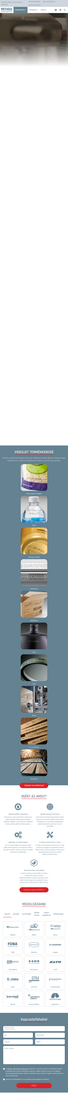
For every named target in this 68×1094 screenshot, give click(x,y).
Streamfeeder (55, 988)
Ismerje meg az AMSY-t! (34, 891)
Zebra (13, 988)
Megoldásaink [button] (23, 11)
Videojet (12, 936)
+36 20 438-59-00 (34, 1)
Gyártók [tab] (7, 915)
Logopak (55, 954)
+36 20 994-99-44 (49, 1)
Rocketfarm (55, 1006)
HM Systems (34, 971)
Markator (34, 954)
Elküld (34, 1087)
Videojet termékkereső (34, 787)
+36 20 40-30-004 (34, 5)
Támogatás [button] (36, 11)
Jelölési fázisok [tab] (36, 915)
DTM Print (34, 988)
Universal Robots (34, 1006)
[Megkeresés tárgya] (34, 1030)
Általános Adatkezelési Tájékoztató (17, 1070)
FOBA (12, 954)
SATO (55, 971)
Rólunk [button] (46, 11)
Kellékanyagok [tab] (58, 915)
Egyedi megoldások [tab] (46, 915)
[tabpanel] (34, 966)
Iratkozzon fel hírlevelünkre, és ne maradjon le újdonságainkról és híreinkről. (27, 1081)
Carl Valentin (13, 971)
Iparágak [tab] (16, 915)
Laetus (55, 936)
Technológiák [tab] (26, 915)
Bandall (12, 1006)
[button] (64, 11)
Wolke (34, 936)
